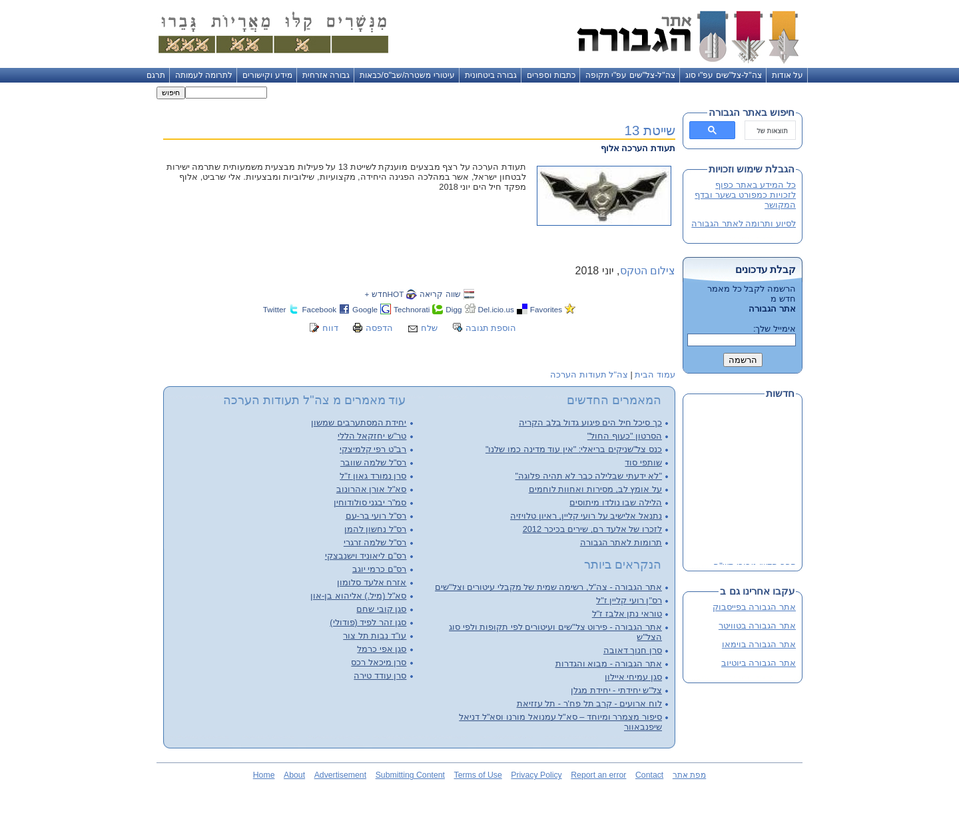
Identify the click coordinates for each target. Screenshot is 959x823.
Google (365, 309)
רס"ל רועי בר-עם (376, 516)
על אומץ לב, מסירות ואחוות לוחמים (595, 489)
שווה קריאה (440, 294)
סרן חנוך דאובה (632, 650)
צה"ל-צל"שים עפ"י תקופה (630, 75)
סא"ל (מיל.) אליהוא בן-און (358, 596)
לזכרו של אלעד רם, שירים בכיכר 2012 (592, 529)
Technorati (412, 309)
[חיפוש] (771, 131)
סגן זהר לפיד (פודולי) (368, 622)
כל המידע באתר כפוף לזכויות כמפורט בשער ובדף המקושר (745, 195)
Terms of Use (478, 775)
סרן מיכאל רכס (378, 662)
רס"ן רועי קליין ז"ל (629, 600)
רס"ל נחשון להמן (375, 529)
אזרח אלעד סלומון (371, 582)
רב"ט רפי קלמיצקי (373, 449)
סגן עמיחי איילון (633, 677)
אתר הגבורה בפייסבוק (754, 607)
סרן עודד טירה (380, 676)
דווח (330, 328)
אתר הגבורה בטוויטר (757, 626)
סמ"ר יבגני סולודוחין (370, 502)
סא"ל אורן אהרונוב (371, 489)
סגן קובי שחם (381, 609)
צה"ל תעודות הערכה (589, 375)
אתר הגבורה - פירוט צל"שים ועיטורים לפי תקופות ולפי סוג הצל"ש (555, 632)
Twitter (274, 309)
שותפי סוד (643, 462)
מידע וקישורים (267, 75)
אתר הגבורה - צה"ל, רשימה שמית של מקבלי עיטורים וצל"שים (548, 587)
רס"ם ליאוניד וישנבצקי (366, 556)
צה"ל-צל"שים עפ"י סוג (723, 75)
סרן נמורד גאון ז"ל (373, 476)
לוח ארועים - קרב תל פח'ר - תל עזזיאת (589, 703)
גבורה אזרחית (326, 75)
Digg (454, 309)
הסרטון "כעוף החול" (624, 436)
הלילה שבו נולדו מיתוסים (615, 502)
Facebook (319, 309)
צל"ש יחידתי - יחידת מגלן (616, 690)
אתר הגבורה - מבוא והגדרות (608, 664)
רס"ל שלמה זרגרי (375, 542)
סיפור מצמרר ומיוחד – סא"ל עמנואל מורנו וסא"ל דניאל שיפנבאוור (560, 722)
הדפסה (379, 328)
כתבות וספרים (551, 75)
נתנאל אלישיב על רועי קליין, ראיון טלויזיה (586, 516)
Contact (649, 775)
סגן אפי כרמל (381, 649)
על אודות (787, 75)
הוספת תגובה (491, 328)
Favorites (546, 309)
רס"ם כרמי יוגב (379, 569)
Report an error (598, 775)
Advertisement (340, 775)
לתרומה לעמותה (203, 75)
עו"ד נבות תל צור (374, 636)
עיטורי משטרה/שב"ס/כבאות (407, 75)
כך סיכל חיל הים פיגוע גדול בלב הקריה (590, 422)
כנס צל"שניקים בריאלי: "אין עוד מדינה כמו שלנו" (573, 449)
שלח (429, 328)
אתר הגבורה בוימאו (759, 644)
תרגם (156, 75)
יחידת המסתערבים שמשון (358, 422)
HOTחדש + (384, 294)
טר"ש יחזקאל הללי (372, 436)
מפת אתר (689, 775)
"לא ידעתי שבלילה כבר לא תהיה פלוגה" (588, 476)
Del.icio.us (496, 309)
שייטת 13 (650, 130)
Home (264, 775)
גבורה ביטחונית (491, 75)
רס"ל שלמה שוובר (373, 462)
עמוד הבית (655, 375)
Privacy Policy (536, 775)
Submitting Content (410, 775)
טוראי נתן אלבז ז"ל (627, 614)
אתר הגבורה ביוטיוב (758, 663)
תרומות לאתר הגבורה (621, 542)
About (294, 775)
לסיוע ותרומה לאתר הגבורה (743, 223)
